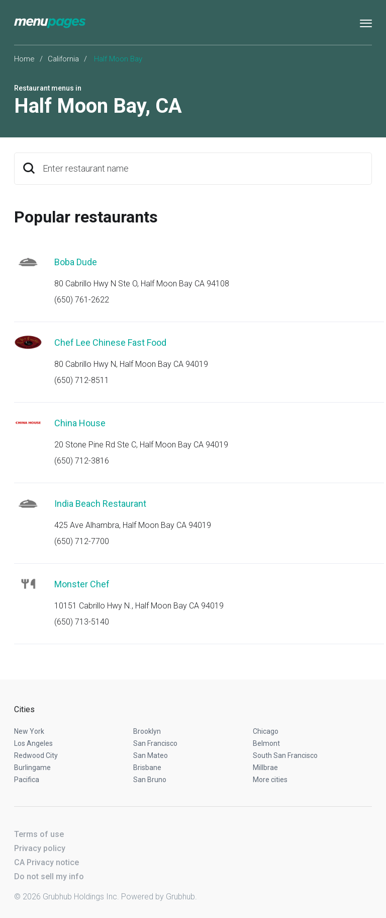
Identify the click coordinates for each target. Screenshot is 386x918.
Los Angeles (33, 743)
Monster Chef (82, 584)
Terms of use (39, 834)
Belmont (266, 743)
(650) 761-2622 (81, 299)
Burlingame (32, 767)
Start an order (352, 276)
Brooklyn (147, 731)
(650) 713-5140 (81, 622)
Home (24, 58)
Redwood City (36, 755)
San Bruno (149, 780)
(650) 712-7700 (81, 541)
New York (29, 731)
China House (80, 423)
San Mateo (150, 755)
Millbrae (265, 767)
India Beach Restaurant (100, 503)
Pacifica (26, 780)
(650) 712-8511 (81, 380)
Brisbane (147, 767)
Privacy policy (39, 848)
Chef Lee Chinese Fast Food (110, 342)
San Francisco (155, 743)
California (63, 58)
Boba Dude (75, 262)
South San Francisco (285, 755)
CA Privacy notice (46, 862)
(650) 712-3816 (81, 461)
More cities (270, 780)
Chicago (265, 731)
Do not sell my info (49, 876)
